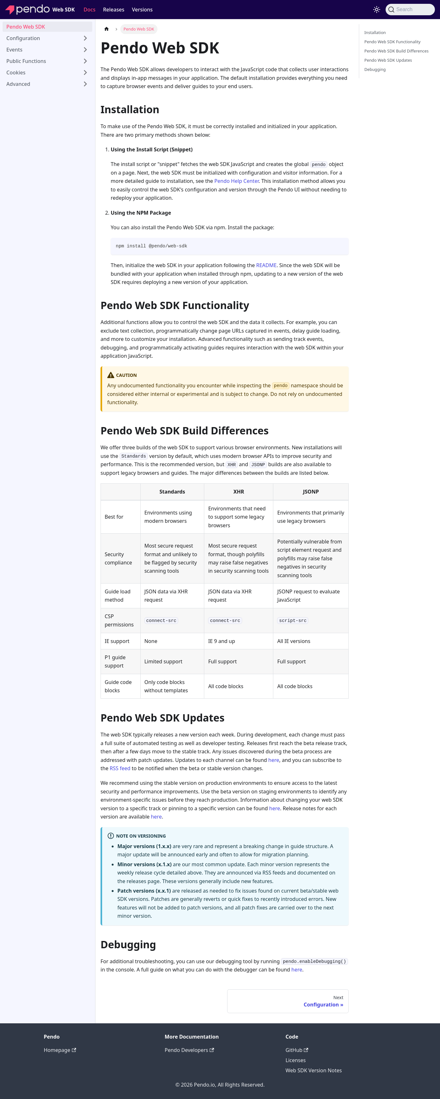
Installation (375, 32)
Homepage (60, 1050)
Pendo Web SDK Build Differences (396, 51)
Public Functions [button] (26, 61)
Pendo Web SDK (25, 26)
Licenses (296, 1060)
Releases (113, 9)
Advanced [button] (18, 83)
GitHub (297, 1050)
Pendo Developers (189, 1050)
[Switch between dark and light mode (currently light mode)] (377, 9)
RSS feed (120, 768)
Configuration (23, 38)
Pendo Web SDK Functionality (392, 42)
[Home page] (107, 29)
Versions (142, 9)
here (273, 760)
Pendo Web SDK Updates (388, 60)
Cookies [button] (15, 72)
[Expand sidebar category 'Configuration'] (85, 38)
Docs (89, 9)
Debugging (375, 69)
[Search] (410, 9)
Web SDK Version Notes (314, 1070)
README (266, 265)
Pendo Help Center (236, 180)
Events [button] (14, 49)
